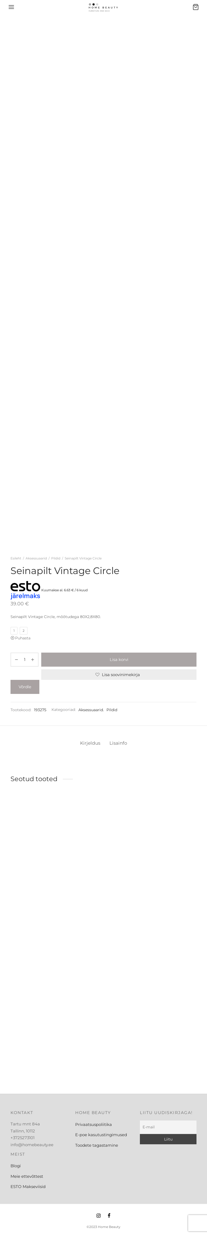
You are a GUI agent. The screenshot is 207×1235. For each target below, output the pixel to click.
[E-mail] (168, 1127)
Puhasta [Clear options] (22, 638)
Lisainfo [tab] (118, 743)
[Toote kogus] (24, 659)
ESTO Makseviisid (28, 1186)
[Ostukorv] (195, 7)
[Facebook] (109, 1216)
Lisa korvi (119, 659)
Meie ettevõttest (27, 1176)
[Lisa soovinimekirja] (118, 674)
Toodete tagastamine (96, 1145)
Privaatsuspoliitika (93, 1124)
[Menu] (11, 7)
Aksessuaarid (36, 558)
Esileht (16, 558)
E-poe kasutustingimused (101, 1134)
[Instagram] (98, 1216)
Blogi (16, 1165)
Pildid (55, 558)
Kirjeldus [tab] (90, 743)
